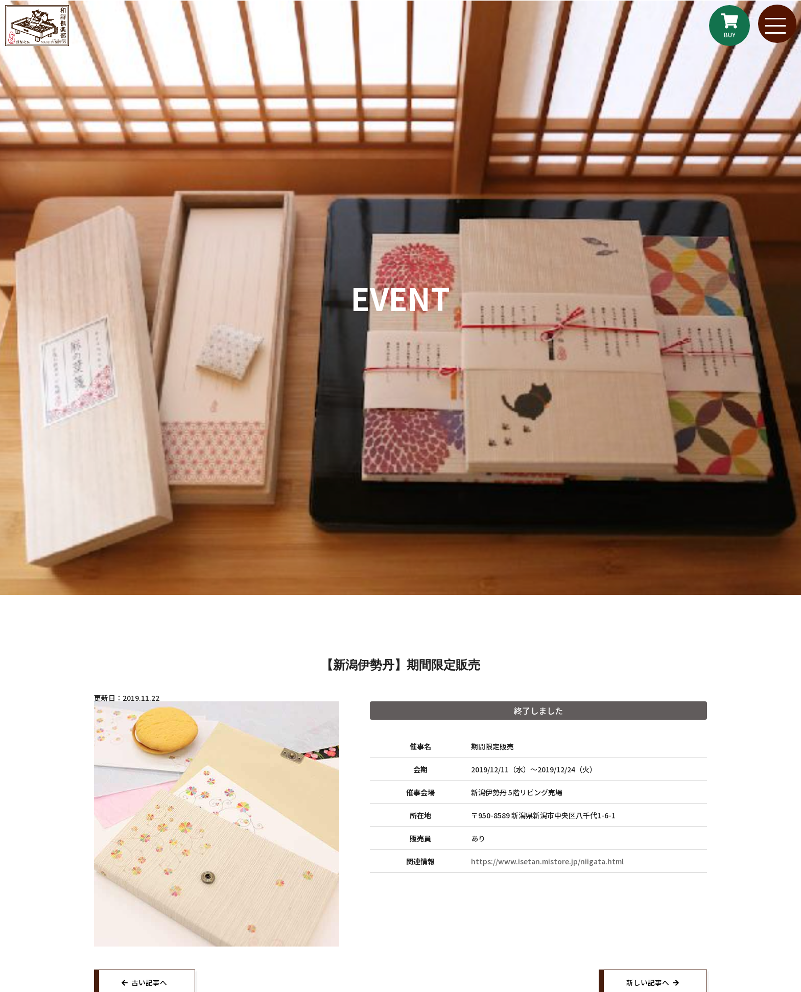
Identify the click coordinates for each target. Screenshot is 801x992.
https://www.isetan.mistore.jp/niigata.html (547, 861)
